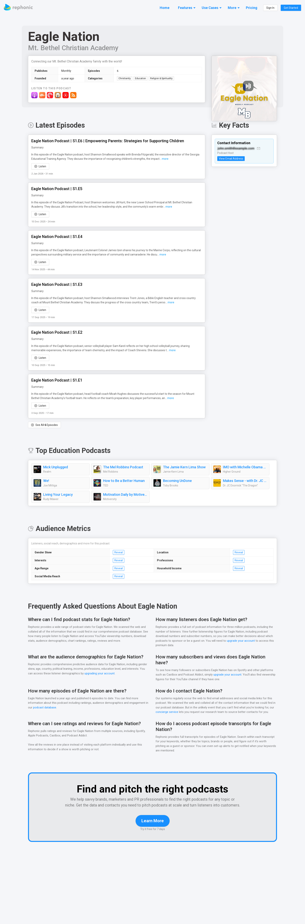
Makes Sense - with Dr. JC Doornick (245, 481)
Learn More (152, 826)
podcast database (47, 707)
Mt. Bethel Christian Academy (72, 48)
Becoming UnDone (177, 481)
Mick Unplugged (55, 467)
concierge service (167, 712)
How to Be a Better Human (124, 481)
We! (46, 481)
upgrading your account (118, 673)
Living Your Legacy (58, 495)
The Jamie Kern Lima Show (184, 467)
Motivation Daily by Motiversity (125, 495)
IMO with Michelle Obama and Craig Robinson (245, 467)
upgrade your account (240, 641)
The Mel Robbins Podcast (123, 467)
